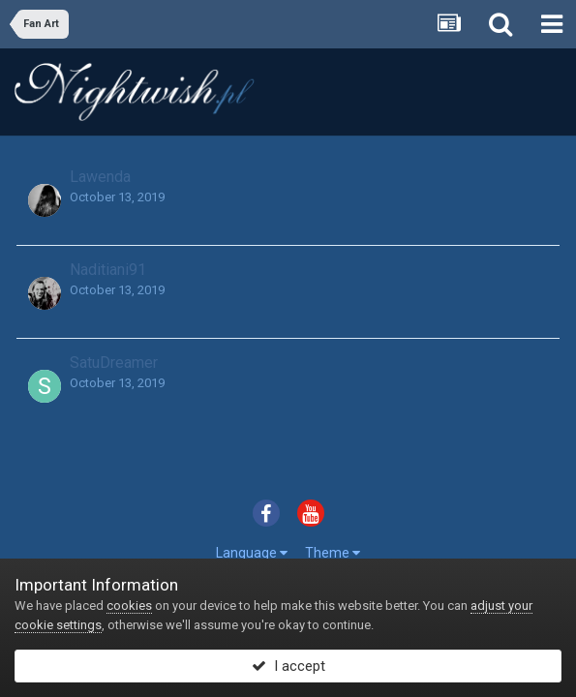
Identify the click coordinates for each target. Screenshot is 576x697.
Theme (332, 553)
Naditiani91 (108, 269)
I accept (288, 666)
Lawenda (100, 176)
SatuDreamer (114, 362)
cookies (129, 605)
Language (252, 553)
